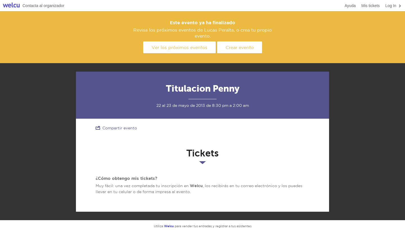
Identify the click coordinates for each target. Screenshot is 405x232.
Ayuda (350, 5)
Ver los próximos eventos (179, 47)
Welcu (11, 6)
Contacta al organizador (43, 5)
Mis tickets (370, 5)
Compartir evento (116, 127)
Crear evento (240, 47)
